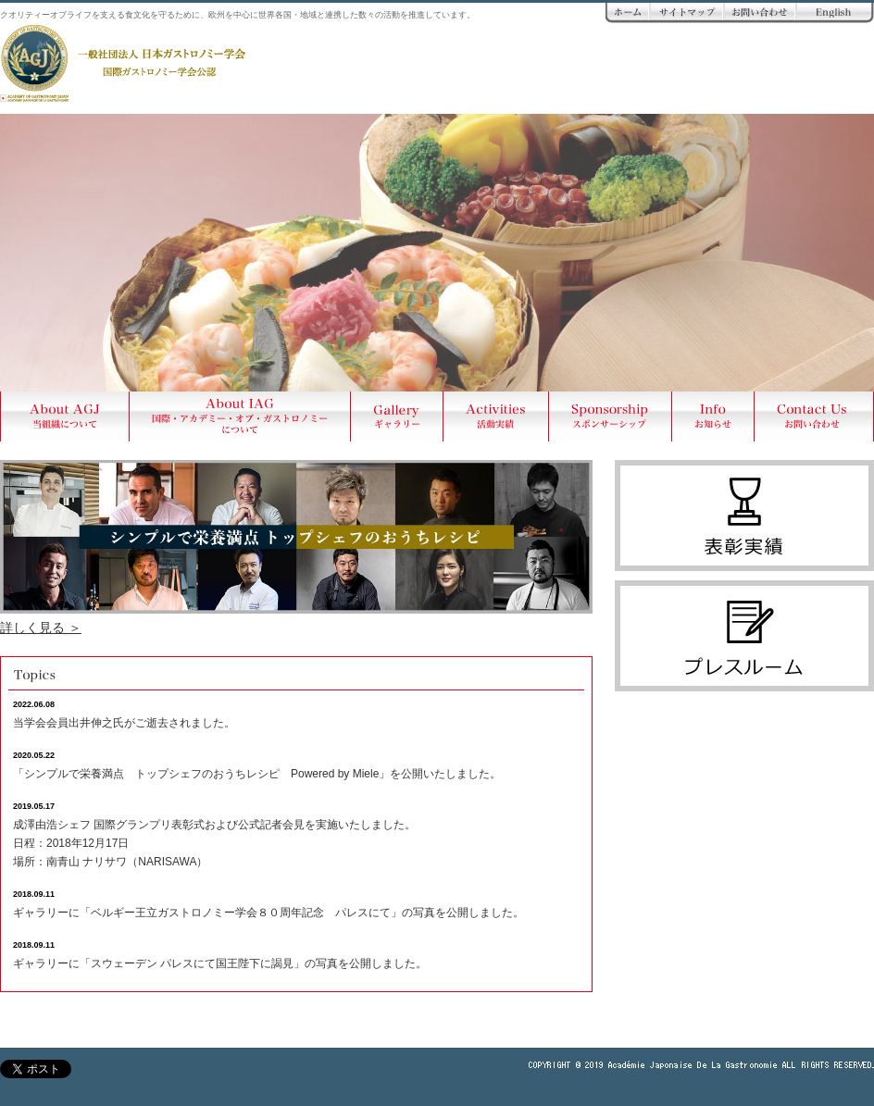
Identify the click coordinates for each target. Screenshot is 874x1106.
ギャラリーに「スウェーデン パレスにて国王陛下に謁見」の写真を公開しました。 (220, 963)
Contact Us (814, 416)
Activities (496, 416)
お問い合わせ (760, 13)
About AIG (240, 416)
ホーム (628, 13)
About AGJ (65, 416)
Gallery (397, 416)
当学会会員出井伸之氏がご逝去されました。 (124, 722)
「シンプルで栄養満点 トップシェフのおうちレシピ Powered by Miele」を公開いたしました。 (257, 773)
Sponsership (610, 416)
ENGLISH (835, 13)
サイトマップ (687, 13)
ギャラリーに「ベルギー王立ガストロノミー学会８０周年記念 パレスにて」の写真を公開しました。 (268, 912)
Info (713, 416)
